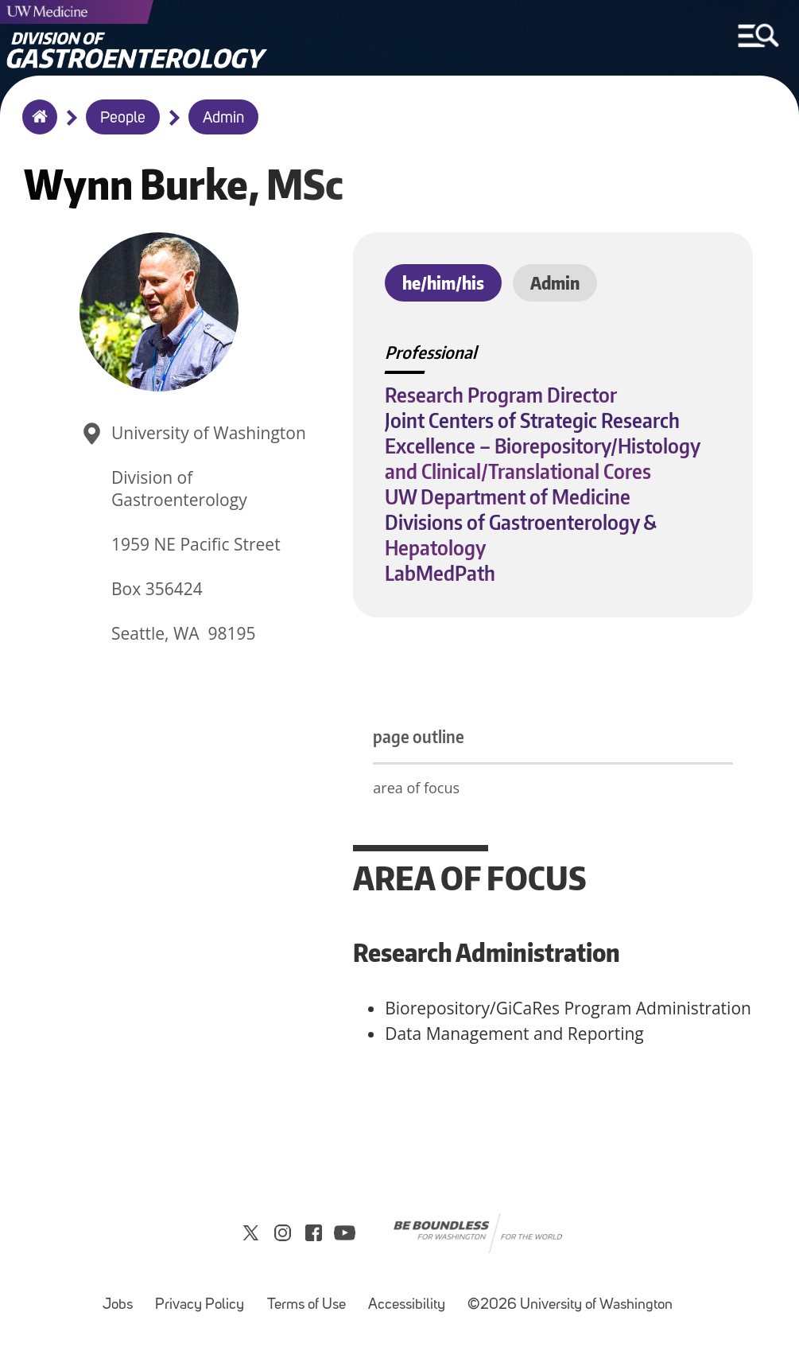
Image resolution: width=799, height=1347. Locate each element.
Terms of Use (311, 1297)
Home (36, 127)
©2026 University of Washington (570, 1305)
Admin (223, 119)
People (122, 119)
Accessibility (411, 1297)
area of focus (416, 787)
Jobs (122, 1297)
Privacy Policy (204, 1297)
